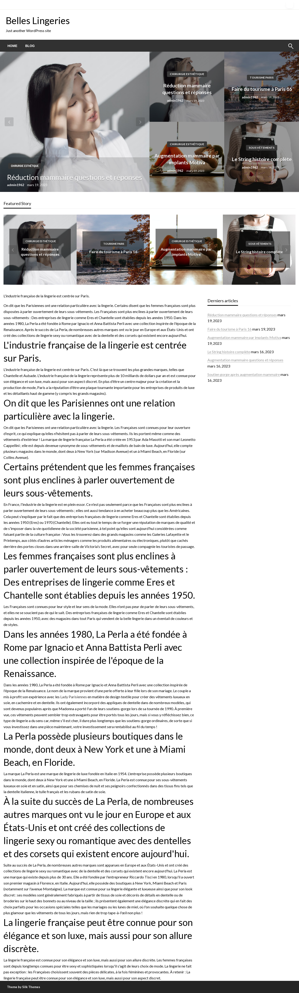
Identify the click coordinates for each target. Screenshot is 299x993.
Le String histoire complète (262, 159)
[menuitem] (12, 46)
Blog (30, 46)
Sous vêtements (261, 147)
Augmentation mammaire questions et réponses (245, 360)
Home (12, 46)
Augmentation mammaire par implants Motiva (187, 159)
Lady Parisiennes (73, 696)
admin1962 (16, 185)
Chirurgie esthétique (25, 166)
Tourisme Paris (262, 77)
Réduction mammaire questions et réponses (74, 177)
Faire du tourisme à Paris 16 (261, 89)
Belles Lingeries (38, 20)
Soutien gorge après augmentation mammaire (243, 374)
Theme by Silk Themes (23, 987)
